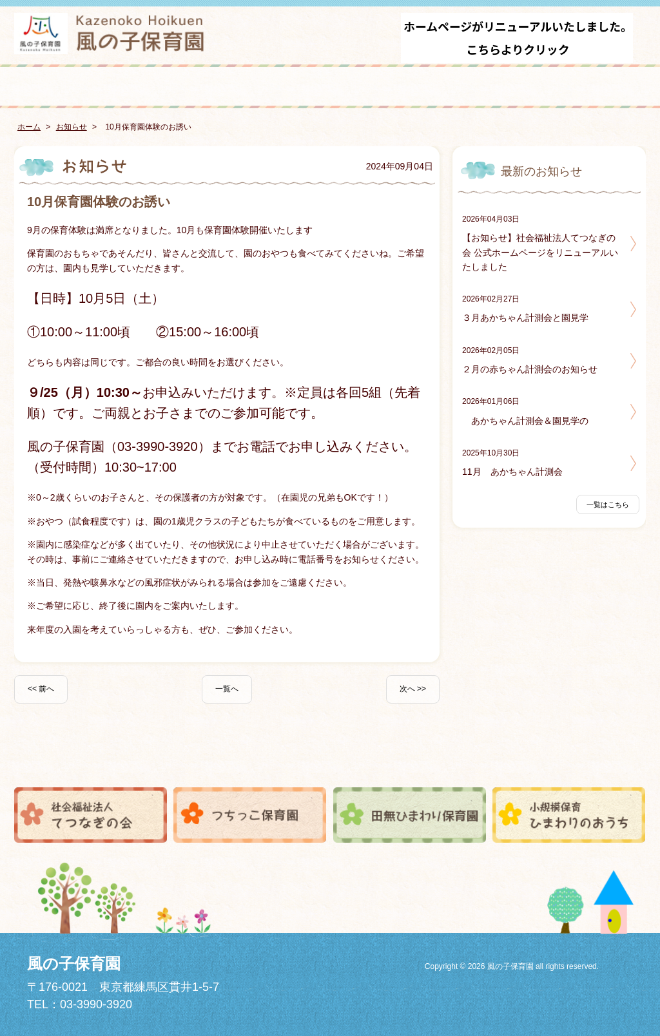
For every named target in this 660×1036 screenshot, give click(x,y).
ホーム (29, 126)
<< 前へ (41, 688)
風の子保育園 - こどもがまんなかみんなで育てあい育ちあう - (111, 33)
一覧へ (226, 688)
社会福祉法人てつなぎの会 (91, 815)
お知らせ (71, 126)
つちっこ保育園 (250, 815)
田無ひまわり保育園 (410, 815)
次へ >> (413, 688)
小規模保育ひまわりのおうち (569, 815)
